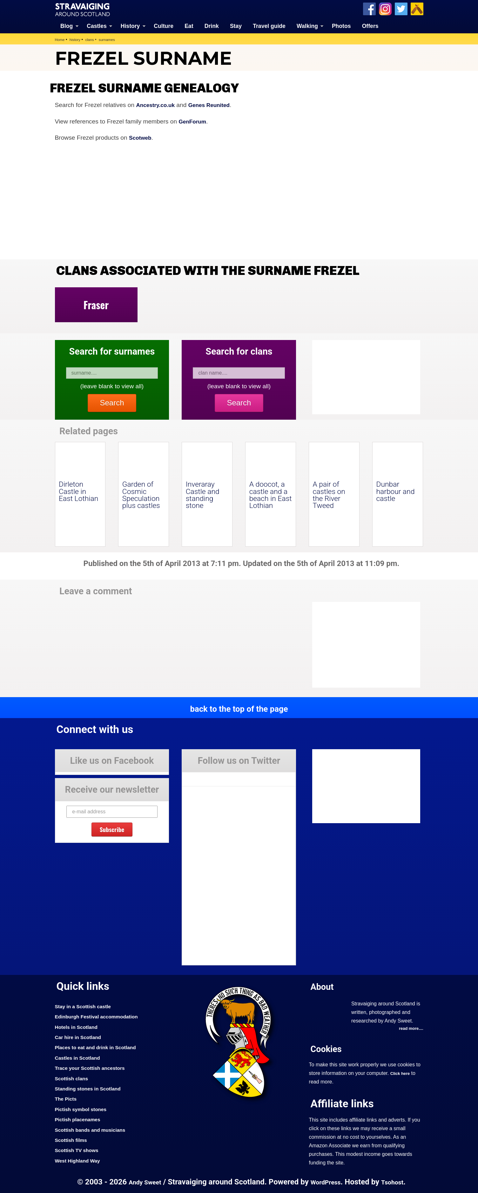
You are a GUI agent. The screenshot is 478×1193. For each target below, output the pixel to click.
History (130, 25)
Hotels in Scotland (79, 1026)
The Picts (67, 1098)
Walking (307, 25)
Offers (370, 25)
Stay (236, 25)
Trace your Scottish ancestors (94, 1067)
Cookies (328, 1048)
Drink (212, 25)
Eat (189, 25)
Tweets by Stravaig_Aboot (210, 776)
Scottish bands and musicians (94, 1129)
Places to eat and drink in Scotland (100, 1047)
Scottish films (73, 1139)
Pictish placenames (80, 1119)
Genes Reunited (216, 104)
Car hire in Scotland (81, 1036)
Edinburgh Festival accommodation (101, 1016)
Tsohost (396, 1181)
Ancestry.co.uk (157, 104)
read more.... (409, 1028)
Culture (163, 25)
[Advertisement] (363, 644)
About (324, 986)
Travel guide (269, 25)
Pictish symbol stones (84, 1108)
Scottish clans (73, 1078)
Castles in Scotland (80, 1057)
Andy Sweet (142, 1181)
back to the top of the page (239, 708)
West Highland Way (80, 1160)
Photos (341, 25)
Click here (401, 1073)
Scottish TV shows (79, 1150)
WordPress (326, 1181)
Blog (66, 25)
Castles (97, 25)
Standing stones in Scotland (92, 1088)
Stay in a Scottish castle (86, 1006)
